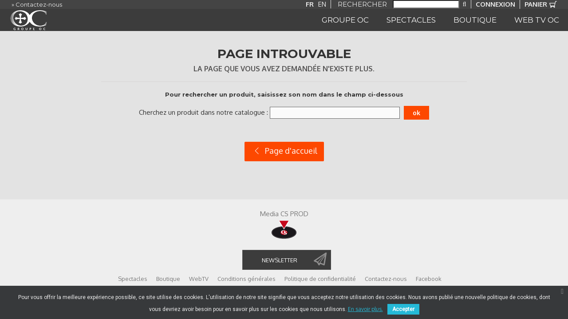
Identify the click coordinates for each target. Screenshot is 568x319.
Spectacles (132, 278)
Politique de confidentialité (320, 278)
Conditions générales (246, 278)
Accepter (403, 309)
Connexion (495, 4)
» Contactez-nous (37, 4)
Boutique (168, 278)
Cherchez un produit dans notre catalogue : (203, 112)
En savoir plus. (365, 309)
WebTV (199, 278)
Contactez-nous (386, 278)
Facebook (429, 278)
